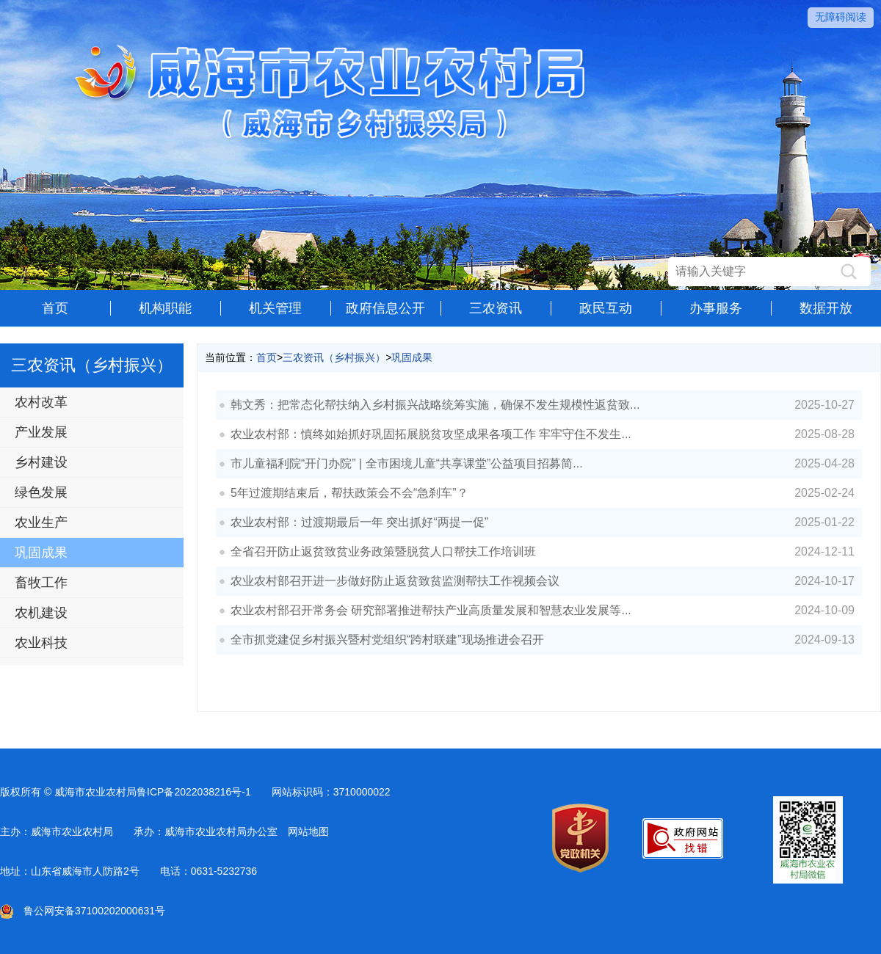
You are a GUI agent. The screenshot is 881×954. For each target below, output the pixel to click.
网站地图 (308, 831)
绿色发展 (41, 492)
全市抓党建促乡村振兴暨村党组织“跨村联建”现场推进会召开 (387, 639)
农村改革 (41, 402)
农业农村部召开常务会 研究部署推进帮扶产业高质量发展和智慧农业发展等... (431, 610)
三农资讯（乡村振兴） (334, 357)
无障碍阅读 (840, 17)
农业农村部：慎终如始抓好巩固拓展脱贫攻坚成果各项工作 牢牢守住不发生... (431, 434)
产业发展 (41, 432)
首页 (55, 308)
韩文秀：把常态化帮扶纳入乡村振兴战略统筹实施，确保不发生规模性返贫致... (435, 404)
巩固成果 (41, 552)
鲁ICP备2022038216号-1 (194, 792)
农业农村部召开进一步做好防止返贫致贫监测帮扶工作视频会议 (395, 581)
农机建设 (41, 612)
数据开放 (826, 308)
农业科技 (41, 643)
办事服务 (715, 308)
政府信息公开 (385, 308)
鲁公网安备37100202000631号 (82, 911)
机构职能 (165, 308)
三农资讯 (495, 308)
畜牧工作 (41, 582)
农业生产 (41, 522)
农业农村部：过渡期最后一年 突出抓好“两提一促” (359, 522)
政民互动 (605, 308)
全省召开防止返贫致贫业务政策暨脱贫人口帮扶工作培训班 (383, 551)
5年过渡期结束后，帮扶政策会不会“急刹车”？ (349, 493)
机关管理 (275, 308)
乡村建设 (41, 462)
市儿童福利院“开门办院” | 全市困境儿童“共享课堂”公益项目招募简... (407, 463)
